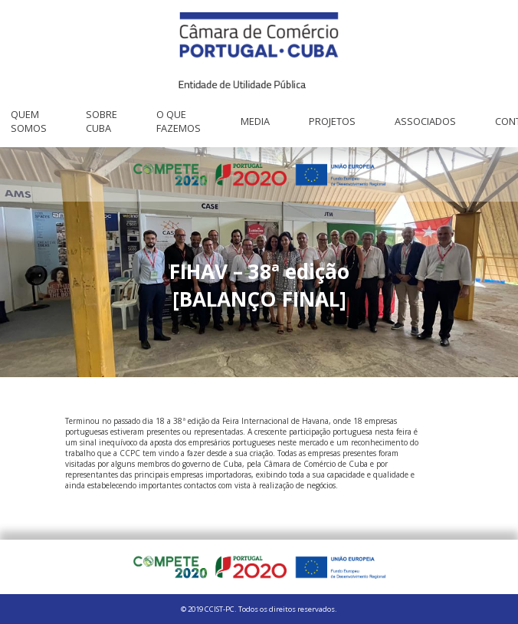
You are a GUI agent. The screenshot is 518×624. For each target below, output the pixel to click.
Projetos (332, 121)
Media (255, 121)
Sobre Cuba (101, 121)
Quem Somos (29, 121)
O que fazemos (178, 121)
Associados (425, 121)
